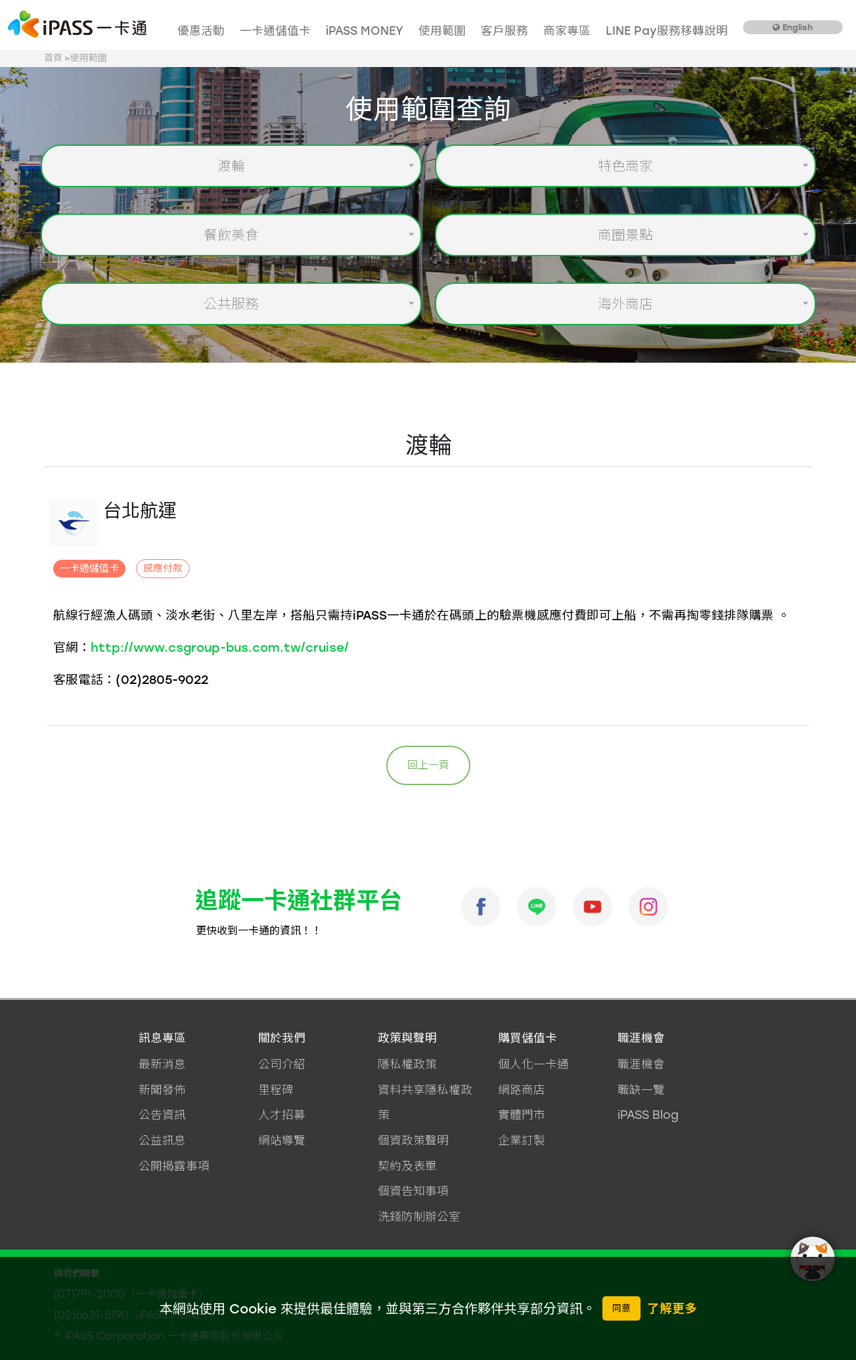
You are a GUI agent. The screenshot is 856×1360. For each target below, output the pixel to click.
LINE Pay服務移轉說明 (667, 30)
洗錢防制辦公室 (419, 1216)
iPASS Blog (648, 1115)
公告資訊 (162, 1115)
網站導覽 (281, 1140)
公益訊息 (162, 1140)
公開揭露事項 (174, 1166)
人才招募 (281, 1115)
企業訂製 (521, 1140)
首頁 (53, 58)
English (793, 27)
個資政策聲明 (413, 1140)
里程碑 (276, 1090)
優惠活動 (201, 30)
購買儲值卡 (527, 1038)
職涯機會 (641, 1038)
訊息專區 (162, 1038)
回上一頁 (428, 765)
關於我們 (281, 1038)
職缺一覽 (641, 1090)
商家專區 (567, 30)
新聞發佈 (162, 1090)
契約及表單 (407, 1166)
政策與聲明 (407, 1038)
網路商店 (521, 1090)
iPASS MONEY (364, 30)
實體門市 (521, 1115)
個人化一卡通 (533, 1064)
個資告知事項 (413, 1191)
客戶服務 (504, 30)
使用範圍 (442, 30)
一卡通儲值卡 (275, 30)
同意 (621, 1308)
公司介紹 (281, 1064)
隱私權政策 (407, 1064)
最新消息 (162, 1064)
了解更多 (672, 1308)
